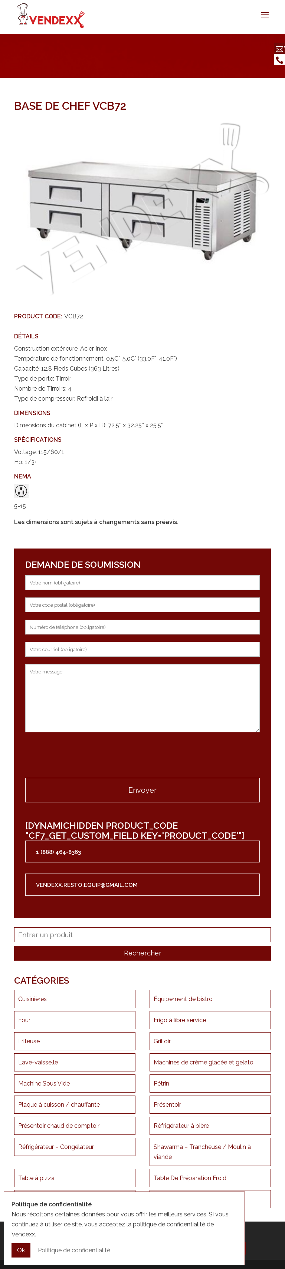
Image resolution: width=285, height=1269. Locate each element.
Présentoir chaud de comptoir (58, 1125)
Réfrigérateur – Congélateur (56, 1146)
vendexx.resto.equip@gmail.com (87, 885)
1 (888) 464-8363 (58, 852)
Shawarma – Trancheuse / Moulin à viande (202, 1151)
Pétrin (161, 1083)
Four (24, 1020)
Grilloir (162, 1041)
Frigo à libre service (180, 1020)
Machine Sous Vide (44, 1083)
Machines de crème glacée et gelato (203, 1062)
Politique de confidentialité (74, 1250)
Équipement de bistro (183, 999)
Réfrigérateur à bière (181, 1125)
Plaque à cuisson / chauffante (59, 1104)
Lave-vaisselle (38, 1062)
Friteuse (29, 1041)
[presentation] (81, 756)
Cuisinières (32, 999)
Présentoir (167, 1104)
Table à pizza (36, 1178)
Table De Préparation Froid (190, 1178)
